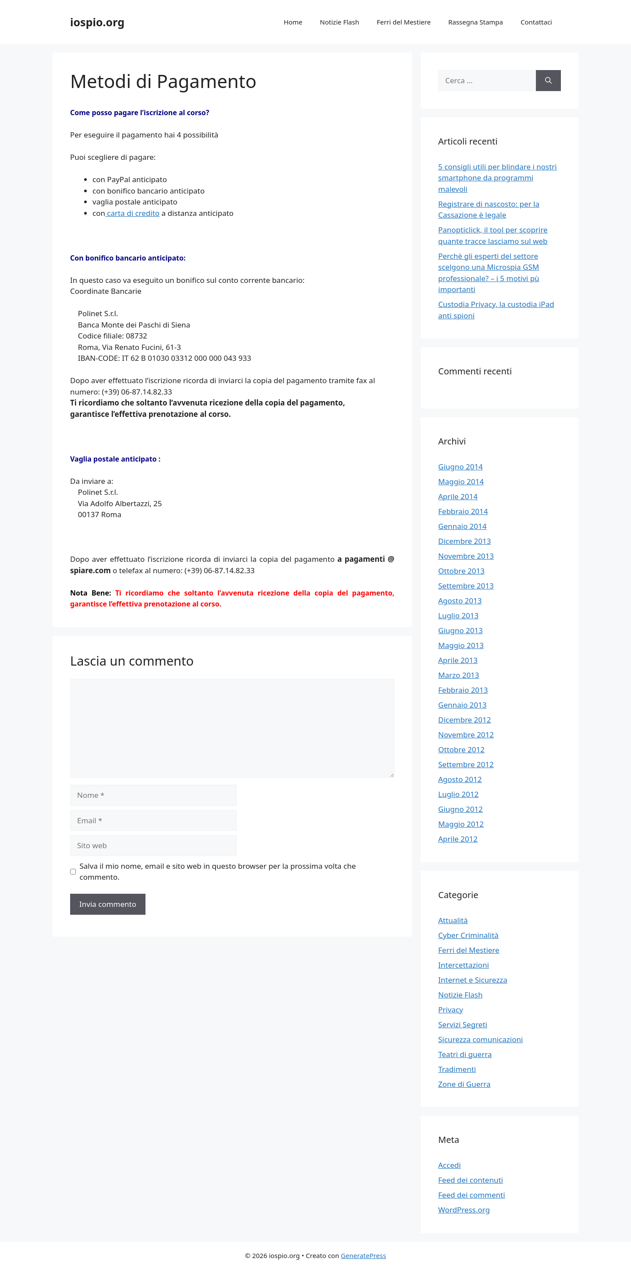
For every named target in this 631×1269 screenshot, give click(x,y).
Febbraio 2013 (463, 690)
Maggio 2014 (461, 481)
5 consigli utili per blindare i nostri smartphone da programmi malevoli (497, 178)
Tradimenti (457, 1069)
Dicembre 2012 (464, 720)
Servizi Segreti (462, 1024)
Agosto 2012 (460, 779)
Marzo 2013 (458, 675)
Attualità (453, 920)
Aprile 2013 (458, 660)
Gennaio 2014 (462, 526)
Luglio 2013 (458, 615)
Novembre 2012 (466, 735)
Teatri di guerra (465, 1054)
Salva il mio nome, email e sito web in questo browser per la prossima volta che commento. (218, 871)
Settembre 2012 (466, 764)
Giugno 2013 (460, 630)
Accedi (449, 1165)
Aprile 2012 (458, 839)
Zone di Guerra (464, 1084)
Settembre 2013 (466, 586)
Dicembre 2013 (464, 541)
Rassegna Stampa (475, 22)
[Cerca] (548, 80)
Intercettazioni (463, 965)
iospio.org (97, 21)
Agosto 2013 (460, 601)
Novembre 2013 (466, 556)
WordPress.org (464, 1210)
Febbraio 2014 (463, 511)
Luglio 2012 (458, 794)
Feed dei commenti (471, 1195)
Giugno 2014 (460, 467)
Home (293, 22)
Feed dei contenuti (470, 1180)
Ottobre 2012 (461, 749)
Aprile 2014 (458, 496)
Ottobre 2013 (461, 571)
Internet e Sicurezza (472, 980)
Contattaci (536, 22)
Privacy (450, 1010)
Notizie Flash (339, 22)
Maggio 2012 (461, 824)
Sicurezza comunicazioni (480, 1039)
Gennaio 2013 (462, 705)
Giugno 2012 (460, 809)
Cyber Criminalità (468, 935)
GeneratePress (363, 1255)
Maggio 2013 (461, 645)
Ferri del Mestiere (404, 22)
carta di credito (132, 213)
